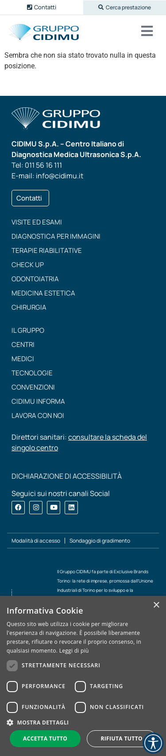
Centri (23, 344)
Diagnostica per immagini (56, 236)
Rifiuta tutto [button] (121, 738)
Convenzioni (33, 387)
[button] (124, 7)
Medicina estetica (43, 293)
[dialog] (83, 676)
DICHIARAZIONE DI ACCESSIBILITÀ (67, 476)
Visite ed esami (37, 222)
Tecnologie (32, 373)
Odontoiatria (35, 279)
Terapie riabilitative (47, 250)
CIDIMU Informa (38, 401)
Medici (23, 358)
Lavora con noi (38, 415)
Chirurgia (29, 307)
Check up (28, 264)
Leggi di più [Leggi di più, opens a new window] (74, 650)
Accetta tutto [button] (45, 738)
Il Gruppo (28, 330)
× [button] (156, 605)
